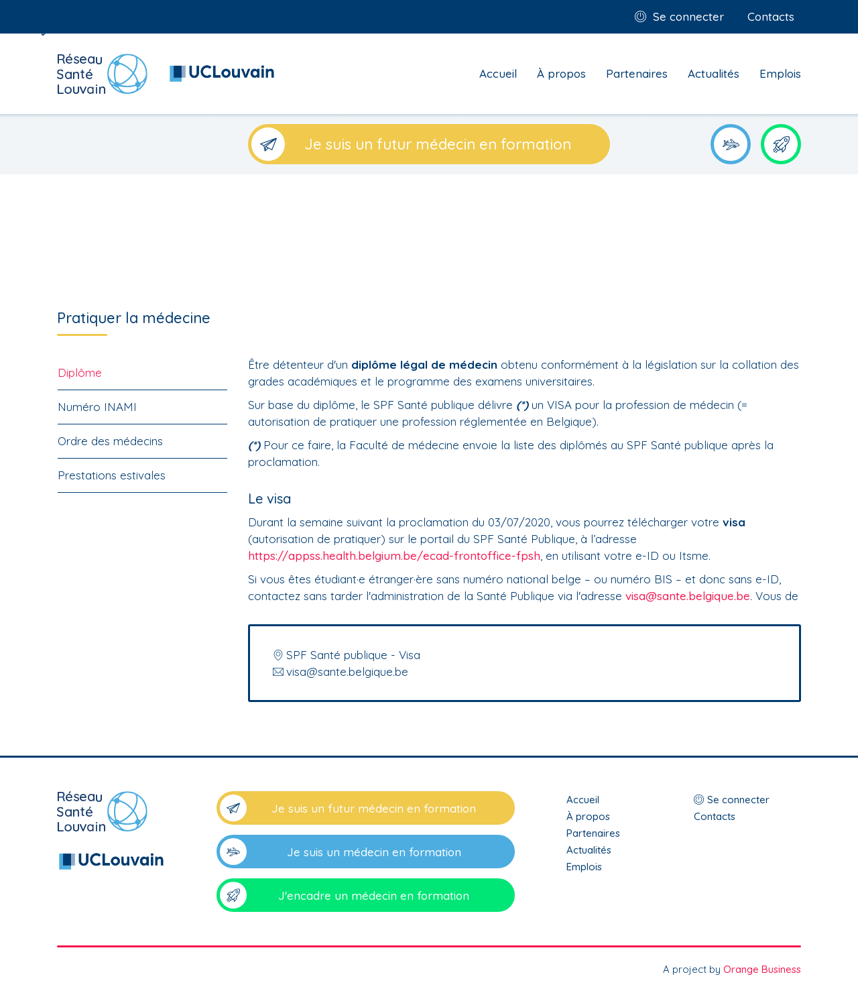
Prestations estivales (112, 475)
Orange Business (762, 969)
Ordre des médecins (110, 441)
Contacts (770, 16)
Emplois (780, 73)
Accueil (498, 73)
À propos (561, 73)
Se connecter (688, 16)
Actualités (713, 73)
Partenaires (637, 73)
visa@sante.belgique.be (687, 596)
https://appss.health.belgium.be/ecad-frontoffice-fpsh (394, 555)
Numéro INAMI (97, 407)
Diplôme (80, 372)
